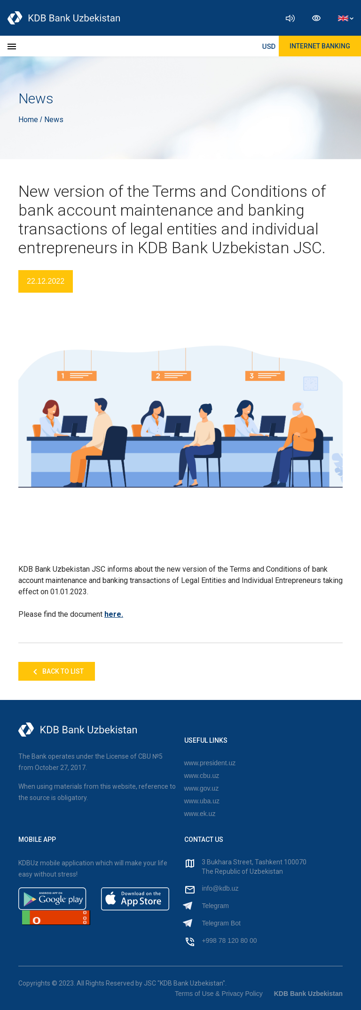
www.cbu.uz (202, 775)
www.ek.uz (200, 813)
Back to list (57, 671)
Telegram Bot (221, 923)
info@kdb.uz (220, 888)
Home (29, 119)
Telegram (215, 905)
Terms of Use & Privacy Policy (219, 993)
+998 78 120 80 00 (229, 940)
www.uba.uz (202, 801)
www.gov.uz (201, 788)
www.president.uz (210, 763)
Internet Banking (320, 46)
